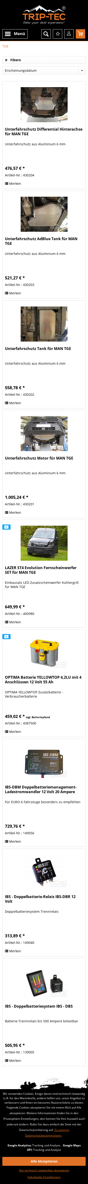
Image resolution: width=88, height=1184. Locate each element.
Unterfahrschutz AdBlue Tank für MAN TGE (41, 241)
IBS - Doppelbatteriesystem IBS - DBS (39, 1006)
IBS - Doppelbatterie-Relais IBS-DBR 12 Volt (40, 899)
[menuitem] (15, 34)
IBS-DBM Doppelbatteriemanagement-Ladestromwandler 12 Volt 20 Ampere (41, 789)
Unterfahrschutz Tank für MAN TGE (38, 348)
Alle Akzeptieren (44, 1161)
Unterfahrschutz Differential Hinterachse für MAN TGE (43, 131)
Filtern (13, 60)
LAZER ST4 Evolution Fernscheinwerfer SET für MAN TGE (41, 570)
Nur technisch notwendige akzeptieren (44, 1170)
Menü (15, 34)
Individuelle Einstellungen (44, 1177)
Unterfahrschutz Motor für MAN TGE (39, 458)
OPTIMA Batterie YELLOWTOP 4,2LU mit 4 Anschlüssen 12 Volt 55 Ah (43, 680)
